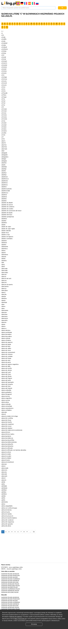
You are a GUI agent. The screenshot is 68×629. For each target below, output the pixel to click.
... (30, 531)
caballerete (4, 181)
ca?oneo (3, 113)
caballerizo (4, 184)
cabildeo (3, 492)
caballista (4, 218)
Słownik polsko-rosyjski (9, 582)
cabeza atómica (5, 330)
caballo (3, 224)
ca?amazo (4, 61)
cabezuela (4, 476)
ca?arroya (4, 79)
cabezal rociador (6, 454)
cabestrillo (4, 320)
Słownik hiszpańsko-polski (10, 589)
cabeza (3, 326)
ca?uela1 (3, 123)
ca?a (2, 35)
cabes (3, 308)
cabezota (4, 472)
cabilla (3, 498)
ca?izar (3, 103)
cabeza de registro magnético (10, 364)
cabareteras (4, 254)
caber (3, 304)
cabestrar (4, 312)
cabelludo (4, 302)
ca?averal (4, 83)
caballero (4, 186)
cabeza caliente (5, 338)
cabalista (3, 163)
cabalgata (4, 161)
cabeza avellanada (6, 332)
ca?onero (4, 117)
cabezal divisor (5, 432)
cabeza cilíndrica (6, 340)
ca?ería (3, 91)
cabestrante (4, 310)
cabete (3, 324)
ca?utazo (3, 127)
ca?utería (4, 131)
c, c (2, 31)
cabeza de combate (7, 356)
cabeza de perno (6, 362)
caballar (3, 170)
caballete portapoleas (7, 216)
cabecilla (3, 294)
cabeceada (4, 268)
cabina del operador (7, 524)
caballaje (3, 169)
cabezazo (4, 464)
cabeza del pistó (6, 380)
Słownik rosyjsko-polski (9, 592)
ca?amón (3, 73)
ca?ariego (4, 77)
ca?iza (3, 99)
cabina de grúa (5, 512)
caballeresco (5, 178)
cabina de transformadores (9, 518)
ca (2, 33)
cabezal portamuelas (7, 446)
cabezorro (4, 470)
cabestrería (4, 318)
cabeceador (4, 272)
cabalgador (4, 155)
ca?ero (3, 89)
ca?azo (3, 87)
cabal (2, 151)
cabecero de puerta (7, 284)
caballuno (4, 242)
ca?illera (3, 95)
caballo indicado (6, 230)
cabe (2, 262)
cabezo (3, 466)
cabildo (3, 496)
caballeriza (4, 182)
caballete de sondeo (7, 208)
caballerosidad (5, 190)
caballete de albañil (7, 202)
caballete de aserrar (7, 204)
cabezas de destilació (7, 462)
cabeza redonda (5, 404)
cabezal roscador (6, 456)
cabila (3, 484)
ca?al (2, 55)
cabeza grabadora (6, 392)
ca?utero (3, 129)
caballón (3, 244)
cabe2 (3, 266)
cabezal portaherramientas (9, 442)
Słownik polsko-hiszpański (10, 579)
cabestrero (4, 316)
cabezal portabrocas (7, 438)
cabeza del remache (7, 384)
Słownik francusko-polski (10, 585)
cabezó (3, 478)
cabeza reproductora (7, 408)
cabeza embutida (6, 390)
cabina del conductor (7, 520)
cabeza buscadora (6, 336)
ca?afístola (4, 49)
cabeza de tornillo (6, 368)
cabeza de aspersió (6, 342)
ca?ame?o (4, 63)
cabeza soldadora (6, 410)
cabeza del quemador (7, 382)
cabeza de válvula (6, 370)
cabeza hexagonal (6, 394)
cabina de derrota (6, 510)
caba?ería (4, 147)
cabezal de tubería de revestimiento (11, 430)
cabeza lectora (5, 396)
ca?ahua (3, 53)
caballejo (4, 174)
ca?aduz (3, 45)
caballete (4, 200)
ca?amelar (4, 65)
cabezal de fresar (6, 420)
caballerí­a (4, 196)
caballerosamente (6, 188)
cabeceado (4, 270)
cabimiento (4, 502)
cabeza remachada (6, 406)
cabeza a (3, 328)
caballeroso (4, 192)
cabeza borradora (6, 334)
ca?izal (3, 101)
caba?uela (4, 149)
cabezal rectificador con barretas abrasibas (13, 450)
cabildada (4, 486)
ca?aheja (3, 51)
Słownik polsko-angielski (10, 574)
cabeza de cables (6, 348)
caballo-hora (5, 232)
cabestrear (4, 314)
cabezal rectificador (7, 448)
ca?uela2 (3, 125)
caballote (4, 240)
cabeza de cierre (6, 350)
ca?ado (3, 41)
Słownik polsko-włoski (9, 577)
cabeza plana (5, 402)
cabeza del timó (6, 386)
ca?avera (3, 81)
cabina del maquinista (7, 522)
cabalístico (4, 248)
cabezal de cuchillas (7, 418)
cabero (3, 306)
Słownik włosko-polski (9, 587)
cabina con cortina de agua (9, 508)
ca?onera (4, 115)
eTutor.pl (4, 567)
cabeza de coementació (8, 352)
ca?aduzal (4, 47)
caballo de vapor (6, 226)
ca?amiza (4, 71)
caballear (3, 173)
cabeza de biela (5, 346)
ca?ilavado (4, 93)
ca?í (2, 137)
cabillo (3, 500)
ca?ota (3, 121)
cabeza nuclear (5, 400)
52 (34, 531)
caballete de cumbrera (7, 206)
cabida (3, 482)
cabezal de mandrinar (7, 424)
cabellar (3, 296)
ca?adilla (3, 39)
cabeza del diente (6, 376)
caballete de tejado (6, 212)
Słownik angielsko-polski (10, 584)
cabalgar (3, 159)
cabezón (3, 480)
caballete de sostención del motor (11, 210)
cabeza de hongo (6, 358)
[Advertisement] (34, 549)
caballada (4, 166)
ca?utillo (3, 133)
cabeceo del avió (6, 278)
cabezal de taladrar (6, 428)
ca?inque (3, 97)
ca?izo (3, 105)
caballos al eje (5, 234)
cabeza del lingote (6, 378)
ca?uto (3, 135)
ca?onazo (4, 109)
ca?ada (3, 37)
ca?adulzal (4, 43)
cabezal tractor (5, 460)
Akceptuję (34, 624)
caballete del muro (6, 214)
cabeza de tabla (5, 366)
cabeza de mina (5, 360)
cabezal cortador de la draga (9, 416)
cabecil (3, 292)
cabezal (3, 414)
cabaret (3, 252)
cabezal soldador (6, 458)
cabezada (4, 412)
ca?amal (3, 57)
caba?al (3, 143)
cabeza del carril (6, 372)
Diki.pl (3, 569)
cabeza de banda (6, 344)
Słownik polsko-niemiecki (10, 580)
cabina (3, 504)
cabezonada (4, 468)
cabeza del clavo (6, 374)
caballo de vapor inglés (8, 228)
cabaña (3, 258)
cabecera (3, 280)
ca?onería (4, 119)
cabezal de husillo (6, 422)
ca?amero (4, 67)
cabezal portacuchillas (7, 440)
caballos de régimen (7, 236)
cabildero (4, 494)
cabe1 (3, 264)
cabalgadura (4, 157)
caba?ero (4, 145)
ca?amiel (3, 69)
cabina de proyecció (7, 516)
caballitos (4, 222)
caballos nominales (7, 238)
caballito (3, 220)
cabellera (4, 298)
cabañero (4, 260)
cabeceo (3, 276)
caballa (3, 165)
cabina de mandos (6, 514)
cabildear (4, 490)
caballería (4, 194)
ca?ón (3, 139)
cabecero (4, 282)
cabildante (4, 488)
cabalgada (4, 153)
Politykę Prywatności (15, 616)
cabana (3, 250)
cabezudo (4, 474)
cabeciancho (5, 286)
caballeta (3, 198)
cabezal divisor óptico (7, 434)
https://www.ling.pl (20, 618)
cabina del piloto (6, 526)
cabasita (3, 256)
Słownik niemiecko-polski (10, 590)
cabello (3, 300)
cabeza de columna (6, 354)
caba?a (3, 141)
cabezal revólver (6, 452)
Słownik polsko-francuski (10, 575)
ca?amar (3, 59)
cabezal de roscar (6, 426)
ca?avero (4, 85)
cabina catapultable (6, 506)
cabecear (3, 274)
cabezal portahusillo (7, 444)
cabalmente (4, 246)
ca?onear (4, 111)
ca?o (2, 107)
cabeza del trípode (6, 388)
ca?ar (2, 75)
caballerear (4, 177)
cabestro (3, 322)
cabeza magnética (6, 398)
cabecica (3, 288)
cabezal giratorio (6, 436)
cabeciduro (4, 290)
